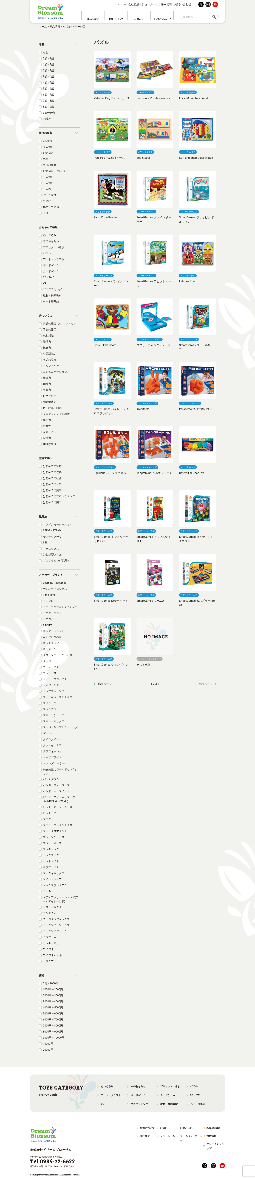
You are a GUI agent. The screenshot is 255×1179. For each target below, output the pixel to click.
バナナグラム (51, 779)
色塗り (47, 158)
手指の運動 (49, 165)
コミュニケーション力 (56, 371)
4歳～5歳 (48, 82)
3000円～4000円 (53, 1001)
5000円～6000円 (53, 1013)
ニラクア (48, 961)
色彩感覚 (48, 335)
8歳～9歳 (48, 106)
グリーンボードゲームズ (57, 655)
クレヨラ (48, 661)
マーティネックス (53, 873)
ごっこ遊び (49, 195)
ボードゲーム (51, 265)
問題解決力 (49, 402)
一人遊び (48, 177)
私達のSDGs (213, 1128)
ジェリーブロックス (55, 679)
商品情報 (55, 26)
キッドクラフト (52, 643)
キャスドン (49, 649)
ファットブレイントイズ (57, 825)
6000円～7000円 (53, 1019)
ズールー (48, 733)
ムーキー (48, 891)
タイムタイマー (52, 739)
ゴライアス (49, 673)
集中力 (47, 420)
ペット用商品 (51, 301)
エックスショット (53, 631)
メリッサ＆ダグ (52, 907)
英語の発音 (49, 359)
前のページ (104, 684)
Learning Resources (54, 582)
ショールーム (150, 4)
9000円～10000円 (53, 1037)
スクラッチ (49, 703)
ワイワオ (48, 949)
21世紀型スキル (52, 554)
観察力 (47, 347)
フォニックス (51, 548)
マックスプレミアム (55, 885)
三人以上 (48, 189)
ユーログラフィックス (56, 919)
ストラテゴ (49, 709)
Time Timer (49, 594)
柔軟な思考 (49, 444)
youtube (215, 4)
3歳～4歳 (48, 76)
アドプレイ (49, 600)
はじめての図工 (52, 502)
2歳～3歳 (48, 70)
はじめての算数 (52, 466)
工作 (45, 213)
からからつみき (52, 637)
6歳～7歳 (48, 94)
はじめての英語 (52, 490)
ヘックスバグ (51, 855)
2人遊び (47, 140)
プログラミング (52, 289)
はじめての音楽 (52, 484)
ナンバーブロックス (55, 588)
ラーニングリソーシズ (56, 925)
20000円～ (49, 1049)
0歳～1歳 (48, 58)
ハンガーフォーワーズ (56, 785)
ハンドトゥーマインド (56, 791)
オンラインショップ (215, 1146)
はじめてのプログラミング (59, 496)
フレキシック (51, 849)
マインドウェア (52, 879)
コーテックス (51, 667)
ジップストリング (53, 691)
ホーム (122, 4)
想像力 (47, 377)
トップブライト (52, 757)
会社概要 (134, 4)
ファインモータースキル (57, 524)
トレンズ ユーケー (54, 763)
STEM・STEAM (52, 530)
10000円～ (49, 1043)
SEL (45, 542)
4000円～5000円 (53, 1007)
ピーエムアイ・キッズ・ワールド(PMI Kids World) (60, 799)
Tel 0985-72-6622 (52, 1161)
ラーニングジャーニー (56, 931)
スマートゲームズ (53, 715)
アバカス (48, 618)
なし (45, 52)
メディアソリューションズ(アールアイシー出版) (60, 899)
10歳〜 (47, 118)
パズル (67, 26)
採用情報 (166, 4)
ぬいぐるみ (49, 235)
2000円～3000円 (53, 995)
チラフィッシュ (52, 751)
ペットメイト (51, 861)
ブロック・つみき (53, 247)
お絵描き (48, 152)
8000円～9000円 (53, 1031)
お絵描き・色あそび (55, 171)
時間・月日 (49, 432)
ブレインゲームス (53, 837)
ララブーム (49, 937)
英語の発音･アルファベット (59, 323)
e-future (47, 625)
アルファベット (52, 365)
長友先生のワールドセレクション (60, 771)
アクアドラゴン (52, 612)
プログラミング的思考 (56, 414)
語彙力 (47, 389)
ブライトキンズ (52, 843)
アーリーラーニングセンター (60, 606)
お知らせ (165, 1128)
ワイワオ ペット (52, 955)
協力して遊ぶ (51, 207)
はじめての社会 (52, 478)
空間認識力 (49, 353)
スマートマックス (53, 721)
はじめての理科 (52, 472)
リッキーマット (52, 943)
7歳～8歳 (48, 100)
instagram (208, 4)
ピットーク (49, 813)
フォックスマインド (55, 831)
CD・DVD (48, 277)
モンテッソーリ (52, 536)
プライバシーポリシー (191, 1138)
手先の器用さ (51, 329)
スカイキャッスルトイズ (57, 697)
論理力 (47, 341)
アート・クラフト (53, 259)
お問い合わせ (182, 4)
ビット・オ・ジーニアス (57, 807)
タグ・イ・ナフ (52, 745)
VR (44, 283)
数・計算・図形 (52, 408)
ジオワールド (51, 685)
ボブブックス (51, 867)
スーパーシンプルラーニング (60, 727)
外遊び (47, 201)
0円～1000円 (50, 983)
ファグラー (49, 819)
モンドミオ (49, 913)
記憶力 (47, 438)
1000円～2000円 (53, 989)
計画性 (47, 426)
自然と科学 (49, 395)
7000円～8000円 (53, 1025)
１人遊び (48, 146)
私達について (147, 1128)
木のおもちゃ (51, 241)
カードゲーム (51, 271)
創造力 (47, 383)
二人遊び (48, 183)
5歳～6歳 (48, 88)
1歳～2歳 (48, 64)
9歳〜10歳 (49, 112)
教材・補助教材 (52, 295)
